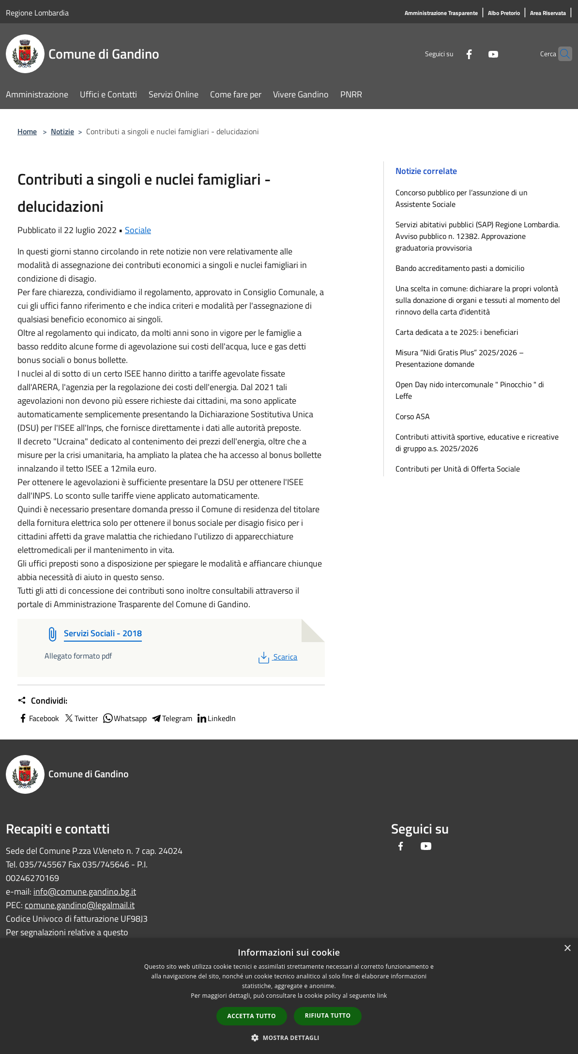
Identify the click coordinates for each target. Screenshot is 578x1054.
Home (27, 131)
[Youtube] (474, 53)
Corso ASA (412, 416)
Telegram (171, 718)
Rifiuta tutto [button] (328, 1015)
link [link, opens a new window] (382, 995)
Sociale (138, 229)
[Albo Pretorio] (504, 13)
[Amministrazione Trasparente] (441, 13)
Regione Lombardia (37, 12)
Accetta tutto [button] (252, 1016)
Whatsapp (124, 718)
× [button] (567, 948)
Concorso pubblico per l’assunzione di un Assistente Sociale (461, 198)
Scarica (276, 656)
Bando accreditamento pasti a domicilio (459, 268)
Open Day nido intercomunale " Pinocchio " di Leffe (469, 390)
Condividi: (42, 701)
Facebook (38, 718)
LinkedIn (216, 718)
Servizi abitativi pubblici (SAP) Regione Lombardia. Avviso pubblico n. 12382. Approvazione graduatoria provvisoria (477, 236)
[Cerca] (560, 53)
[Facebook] (450, 53)
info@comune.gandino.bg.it (84, 891)
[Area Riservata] (548, 13)
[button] (289, 1037)
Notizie (62, 131)
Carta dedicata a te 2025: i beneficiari (456, 332)
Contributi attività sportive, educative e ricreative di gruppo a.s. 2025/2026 (477, 442)
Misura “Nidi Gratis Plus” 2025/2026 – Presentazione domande (459, 358)
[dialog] (289, 996)
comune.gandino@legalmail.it (80, 905)
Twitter (80, 718)
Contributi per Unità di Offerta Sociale (457, 468)
